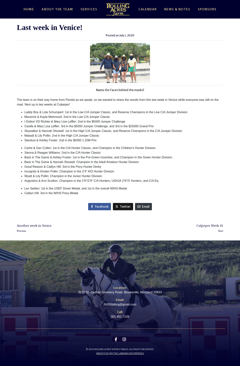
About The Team (57, 9)
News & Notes (177, 9)
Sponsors (207, 9)
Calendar (148, 9)
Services (89, 9)
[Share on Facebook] (99, 206)
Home (29, 9)
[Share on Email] (143, 206)
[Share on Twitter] (123, 206)
